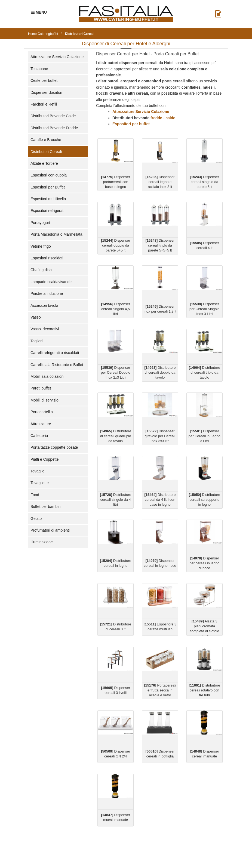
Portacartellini (42, 412)
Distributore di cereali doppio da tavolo (160, 372)
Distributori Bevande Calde (53, 116)
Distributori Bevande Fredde (54, 128)
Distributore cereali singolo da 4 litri (115, 500)
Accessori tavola (44, 305)
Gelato (36, 518)
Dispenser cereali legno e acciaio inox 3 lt (160, 182)
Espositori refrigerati (47, 210)
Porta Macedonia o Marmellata (56, 234)
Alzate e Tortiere (44, 163)
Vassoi (36, 317)
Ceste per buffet (43, 80)
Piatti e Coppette (44, 459)
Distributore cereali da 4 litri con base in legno (160, 500)
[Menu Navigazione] (39, 12)
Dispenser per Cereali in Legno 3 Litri (204, 436)
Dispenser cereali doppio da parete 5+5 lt (115, 245)
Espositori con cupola (48, 175)
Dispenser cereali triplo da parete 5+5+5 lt (160, 245)
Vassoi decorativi (44, 329)
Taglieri (36, 341)
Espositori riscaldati (46, 258)
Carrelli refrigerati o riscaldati (54, 352)
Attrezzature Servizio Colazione (57, 57)
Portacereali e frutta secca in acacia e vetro (160, 690)
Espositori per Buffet (47, 187)
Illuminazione (41, 542)
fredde (156, 118)
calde (170, 118)
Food (34, 495)
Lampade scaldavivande (51, 282)
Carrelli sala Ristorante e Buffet (56, 364)
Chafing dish (41, 270)
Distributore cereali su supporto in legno (204, 500)
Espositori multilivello (48, 199)
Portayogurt (40, 222)
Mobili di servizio (44, 400)
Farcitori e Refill (43, 104)
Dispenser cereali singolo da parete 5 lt (204, 182)
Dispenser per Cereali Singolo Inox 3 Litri (204, 309)
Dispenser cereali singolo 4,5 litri (115, 309)
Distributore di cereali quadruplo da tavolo (115, 436)
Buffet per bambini (45, 506)
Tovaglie (37, 471)
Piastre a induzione (46, 293)
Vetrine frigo (40, 246)
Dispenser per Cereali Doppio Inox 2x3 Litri (115, 372)
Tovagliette (39, 483)
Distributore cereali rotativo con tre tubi (204, 690)
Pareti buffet (40, 388)
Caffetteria (39, 435)
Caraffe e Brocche (45, 139)
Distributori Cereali (46, 151)
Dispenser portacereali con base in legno (115, 182)
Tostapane (39, 69)
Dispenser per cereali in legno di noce (204, 563)
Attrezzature (40, 424)
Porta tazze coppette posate (54, 447)
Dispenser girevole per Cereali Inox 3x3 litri (160, 436)
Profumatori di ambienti (50, 530)
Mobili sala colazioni (47, 376)
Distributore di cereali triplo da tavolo (204, 372)
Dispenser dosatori (46, 92)
